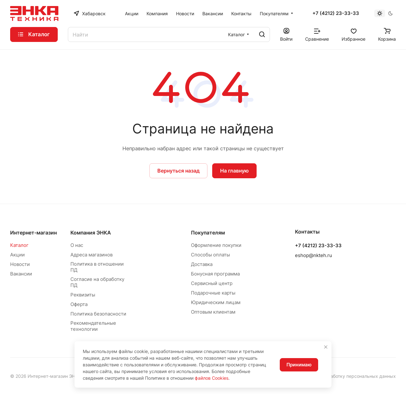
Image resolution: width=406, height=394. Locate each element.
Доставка (202, 264)
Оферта (79, 304)
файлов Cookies (211, 378)
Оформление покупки (216, 245)
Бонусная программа (215, 274)
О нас (76, 245)
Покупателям (208, 232)
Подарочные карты (213, 293)
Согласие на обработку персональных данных (345, 376)
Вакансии (21, 274)
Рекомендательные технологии (93, 326)
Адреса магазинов (91, 255)
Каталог (19, 245)
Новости (20, 264)
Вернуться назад (178, 170)
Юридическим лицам (215, 302)
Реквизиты (82, 295)
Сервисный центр (211, 283)
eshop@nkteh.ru (313, 255)
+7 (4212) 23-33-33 (335, 13)
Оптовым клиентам (213, 312)
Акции (17, 255)
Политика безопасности (98, 314)
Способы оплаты (210, 255)
